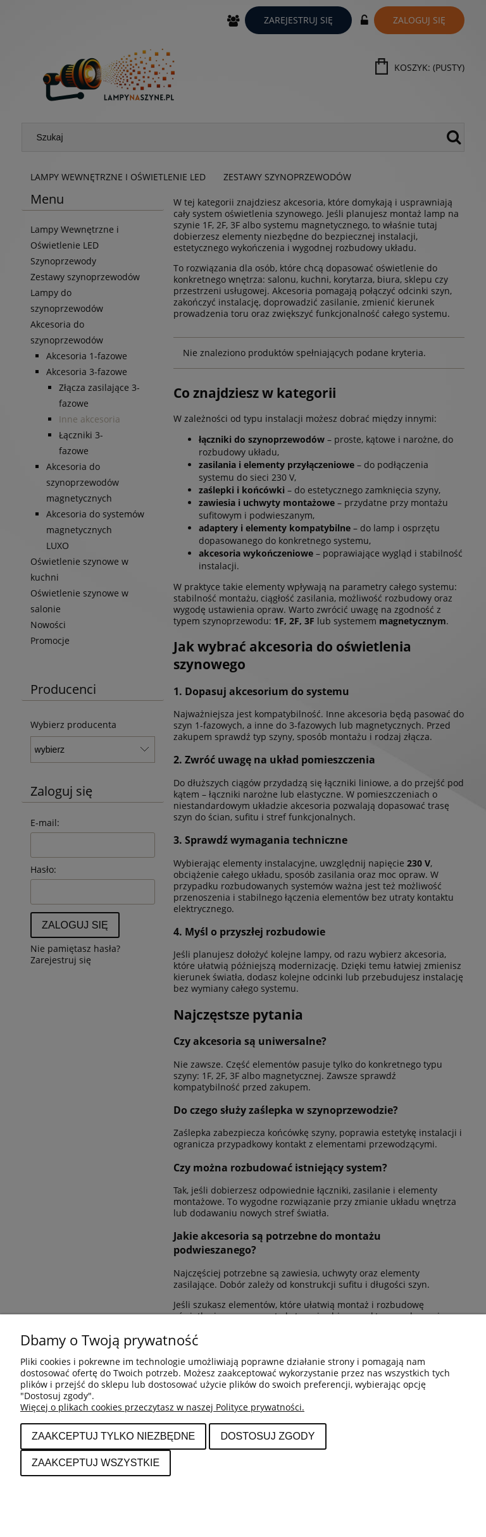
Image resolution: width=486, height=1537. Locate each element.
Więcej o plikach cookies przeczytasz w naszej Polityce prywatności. (162, 1407)
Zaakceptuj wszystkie (95, 1462)
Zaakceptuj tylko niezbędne (113, 1435)
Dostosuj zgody (267, 1435)
